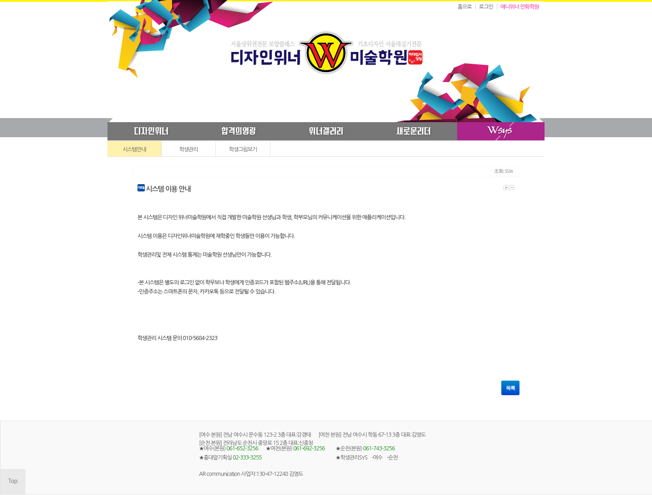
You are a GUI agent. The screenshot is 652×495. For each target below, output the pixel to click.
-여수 (377, 457)
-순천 (392, 457)
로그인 (486, 7)
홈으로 (465, 7)
